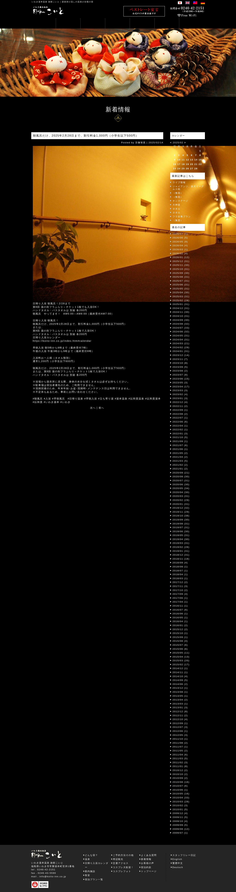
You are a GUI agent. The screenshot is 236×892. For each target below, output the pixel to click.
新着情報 (146, 859)
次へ (93, 407)
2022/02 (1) (180, 429)
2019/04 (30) (181, 539)
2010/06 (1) (180, 790)
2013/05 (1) (180, 696)
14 (195, 159)
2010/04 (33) (181, 797)
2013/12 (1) (180, 688)
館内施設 (90, 871)
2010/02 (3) (180, 805)
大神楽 (176, 204)
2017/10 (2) (180, 590)
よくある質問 (149, 855)
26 (187, 168)
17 (178, 164)
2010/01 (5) (180, 809)
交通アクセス (121, 863)
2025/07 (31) (181, 281)
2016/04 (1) (180, 621)
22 (200, 164)
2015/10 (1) (180, 633)
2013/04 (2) (180, 699)
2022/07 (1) (180, 417)
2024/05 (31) (181, 335)
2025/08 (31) (181, 277)
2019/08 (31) (181, 523)
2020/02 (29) (181, 500)
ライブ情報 (179, 182)
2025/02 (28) (181, 300)
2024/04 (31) (181, 339)
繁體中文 (177, 863)
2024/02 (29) (181, 347)
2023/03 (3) (180, 390)
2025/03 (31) (181, 296)
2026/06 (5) (180, 237)
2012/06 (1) (180, 731)
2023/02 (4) (180, 394)
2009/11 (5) (180, 817)
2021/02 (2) (180, 465)
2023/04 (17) (181, 386)
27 (191, 168)
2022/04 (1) (180, 425)
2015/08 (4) (180, 641)
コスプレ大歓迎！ (123, 867)
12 (187, 159)
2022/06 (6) (180, 421)
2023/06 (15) (181, 378)
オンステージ (180, 200)
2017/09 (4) (180, 594)
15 (200, 159)
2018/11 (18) (181, 559)
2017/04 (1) (180, 602)
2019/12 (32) (181, 508)
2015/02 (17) (181, 664)
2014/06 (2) (180, 684)
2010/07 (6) (180, 786)
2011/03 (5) (180, 758)
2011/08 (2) (180, 743)
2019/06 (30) (181, 531)
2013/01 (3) (180, 707)
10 (178, 159)
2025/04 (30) (181, 292)
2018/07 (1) (180, 570)
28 (195, 168)
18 (183, 164)
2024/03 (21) (181, 343)
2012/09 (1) (180, 723)
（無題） (178, 193)
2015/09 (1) (180, 637)
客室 (87, 875)
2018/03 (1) (180, 578)
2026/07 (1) (180, 234)
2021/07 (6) (180, 445)
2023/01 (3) (180, 398)
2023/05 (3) (180, 382)
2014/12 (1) (180, 668)
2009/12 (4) (180, 813)
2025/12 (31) (181, 261)
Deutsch (177, 867)
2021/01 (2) (180, 468)
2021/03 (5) (180, 461)
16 (174, 164)
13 (191, 159)
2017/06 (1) (180, 598)
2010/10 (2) (180, 774)
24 (178, 168)
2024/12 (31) (181, 308)
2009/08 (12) (181, 829)
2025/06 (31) (181, 284)
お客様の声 (147, 863)
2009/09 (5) (180, 825)
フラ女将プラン (182, 216)
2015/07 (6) (180, 645)
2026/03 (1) (180, 249)
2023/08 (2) (180, 370)
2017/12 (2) (180, 582)
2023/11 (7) (180, 359)
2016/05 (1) (180, 617)
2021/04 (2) (180, 457)
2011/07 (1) (180, 746)
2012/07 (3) (180, 727)
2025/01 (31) (181, 304)
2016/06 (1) (180, 613)
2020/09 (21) (181, 472)
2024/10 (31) (181, 316)
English (177, 859)
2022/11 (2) (180, 406)
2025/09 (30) (181, 273)
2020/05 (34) (181, 488)
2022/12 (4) (180, 402)
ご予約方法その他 (123, 855)
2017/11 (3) (180, 586)
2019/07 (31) (181, 527)
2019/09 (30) (181, 519)
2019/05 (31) (181, 535)
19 (187, 164)
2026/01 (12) (181, 257)
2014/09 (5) (180, 680)
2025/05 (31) (181, 288)
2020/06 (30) (181, 484)
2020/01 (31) (181, 504)
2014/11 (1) (180, 672)
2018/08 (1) (180, 566)
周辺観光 (118, 859)
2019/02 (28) (181, 547)
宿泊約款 (146, 867)
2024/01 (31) (181, 351)
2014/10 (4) (180, 676)
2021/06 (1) (180, 449)
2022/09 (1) (180, 410)
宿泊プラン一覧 (94, 879)
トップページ (149, 871)
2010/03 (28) (181, 801)
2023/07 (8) (180, 374)
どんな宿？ (91, 855)
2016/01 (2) (180, 625)
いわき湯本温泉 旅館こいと (46, 2)
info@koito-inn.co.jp (52, 876)
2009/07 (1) (180, 833)
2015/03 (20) (181, 660)
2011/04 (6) (180, 754)
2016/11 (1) (180, 605)
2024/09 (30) (181, 320)
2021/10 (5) (180, 437)
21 (195, 164)
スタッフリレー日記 (184, 855)
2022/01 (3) (180, 433)
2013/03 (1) (180, 703)
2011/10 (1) (180, 739)
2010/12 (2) (180, 770)
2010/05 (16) (181, 793)
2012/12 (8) (180, 711)
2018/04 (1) (180, 574)
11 (183, 159)
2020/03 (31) (181, 496)
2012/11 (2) (180, 715)
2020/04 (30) (181, 492)
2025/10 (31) (181, 269)
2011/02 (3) (180, 762)
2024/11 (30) (181, 312)
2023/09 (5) (180, 367)
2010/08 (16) (181, 782)
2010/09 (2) (180, 778)
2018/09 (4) (180, 562)
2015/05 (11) (181, 652)
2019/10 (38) (181, 515)
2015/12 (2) (180, 629)
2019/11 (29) (181, 512)
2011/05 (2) (180, 750)
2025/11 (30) (181, 265)
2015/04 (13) (181, 656)
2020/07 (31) (181, 480)
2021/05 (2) (180, 453)
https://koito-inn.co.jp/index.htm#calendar (62, 341)
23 (174, 168)
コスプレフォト (122, 871)
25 (183, 168)
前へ (101, 407)
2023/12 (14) (181, 355)
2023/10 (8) (180, 363)
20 (191, 164)
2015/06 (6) (180, 649)
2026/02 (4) (180, 253)
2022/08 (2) (180, 414)
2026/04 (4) (180, 245)
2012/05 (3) (180, 735)
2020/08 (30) (181, 476)
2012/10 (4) (180, 719)
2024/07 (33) (181, 328)
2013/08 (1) (180, 692)
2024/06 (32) (181, 331)
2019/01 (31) (181, 551)
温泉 (87, 859)
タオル (176, 208)
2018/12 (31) (181, 555)
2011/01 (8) (180, 766)
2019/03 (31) (181, 543)
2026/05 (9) (180, 241)
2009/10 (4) (180, 821)
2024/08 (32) (181, 324)
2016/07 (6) (180, 609)
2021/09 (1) (180, 441)
